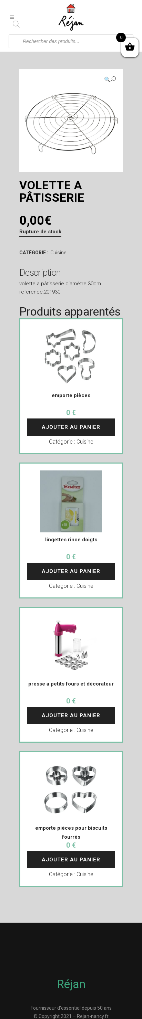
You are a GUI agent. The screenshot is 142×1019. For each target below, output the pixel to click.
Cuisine (58, 252)
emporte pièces (71, 395)
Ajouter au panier (71, 427)
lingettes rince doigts (71, 540)
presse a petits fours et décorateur (71, 684)
